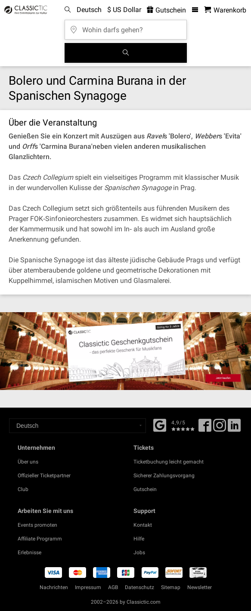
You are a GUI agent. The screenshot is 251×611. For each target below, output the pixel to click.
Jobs (139, 553)
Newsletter (199, 587)
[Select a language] (77, 425)
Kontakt (142, 525)
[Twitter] (219, 428)
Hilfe (138, 539)
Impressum (88, 587)
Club (23, 489)
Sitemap (170, 587)
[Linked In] (234, 428)
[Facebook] (159, 424)
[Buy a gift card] (125, 351)
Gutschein (145, 489)
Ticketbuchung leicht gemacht (168, 462)
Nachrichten (54, 587)
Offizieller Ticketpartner (44, 476)
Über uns (28, 462)
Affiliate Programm (40, 539)
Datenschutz (139, 587)
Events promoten (37, 525)
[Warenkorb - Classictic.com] (225, 10)
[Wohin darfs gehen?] (125, 27)
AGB (113, 587)
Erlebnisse (29, 553)
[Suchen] (126, 53)
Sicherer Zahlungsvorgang (164, 476)
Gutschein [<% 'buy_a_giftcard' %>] (166, 10)
